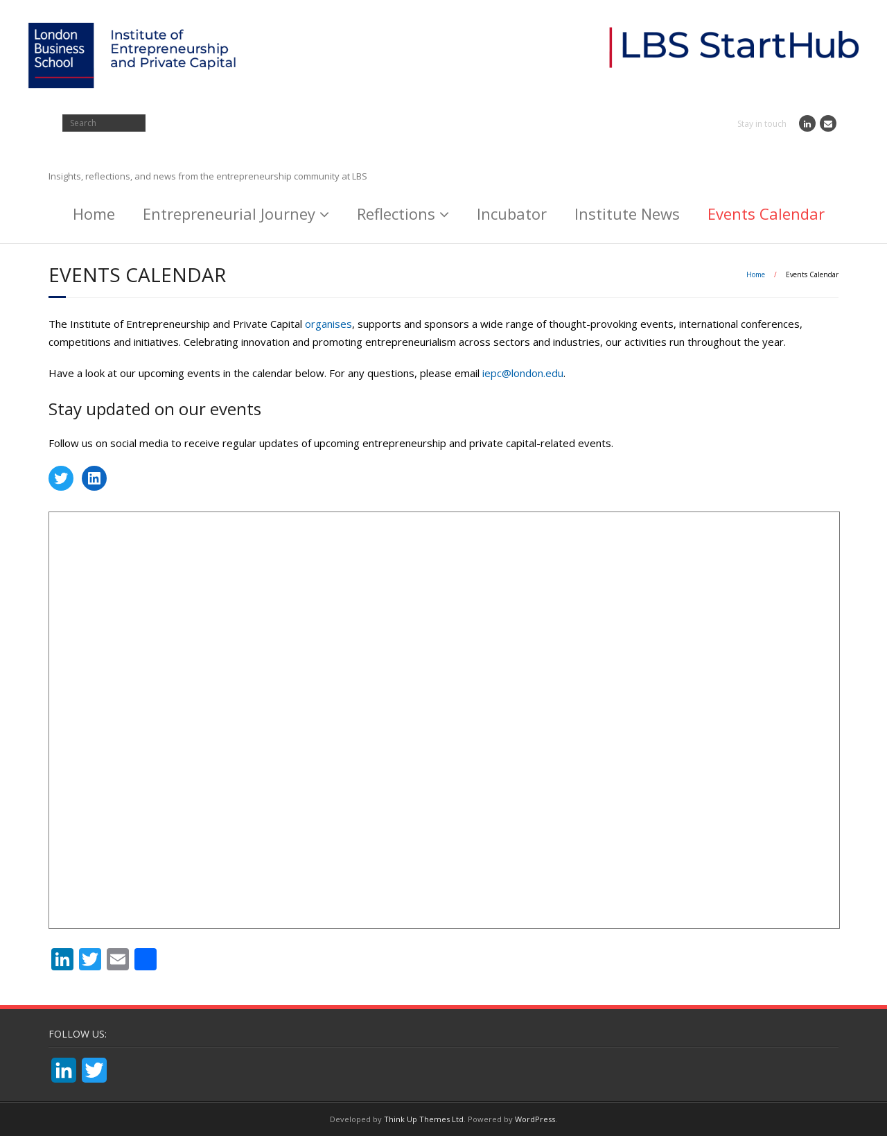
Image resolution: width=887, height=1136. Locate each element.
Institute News (627, 213)
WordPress (535, 1119)
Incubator (512, 213)
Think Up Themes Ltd (424, 1119)
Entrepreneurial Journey (229, 213)
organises (328, 324)
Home (94, 213)
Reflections (396, 213)
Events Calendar (766, 213)
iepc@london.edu (522, 373)
